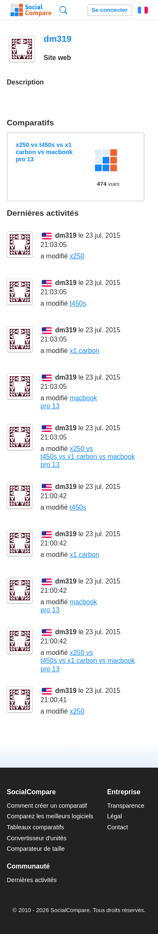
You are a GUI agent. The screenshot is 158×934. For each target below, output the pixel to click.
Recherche (63, 10)
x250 (77, 256)
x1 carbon (84, 350)
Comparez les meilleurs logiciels (50, 816)
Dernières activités (31, 880)
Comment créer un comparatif (47, 805)
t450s (78, 303)
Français (143, 10)
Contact (117, 827)
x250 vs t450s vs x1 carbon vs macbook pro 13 (44, 152)
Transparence (125, 805)
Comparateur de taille (36, 848)
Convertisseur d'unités (37, 838)
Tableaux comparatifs (35, 827)
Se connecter (109, 10)
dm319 (66, 235)
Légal (114, 816)
